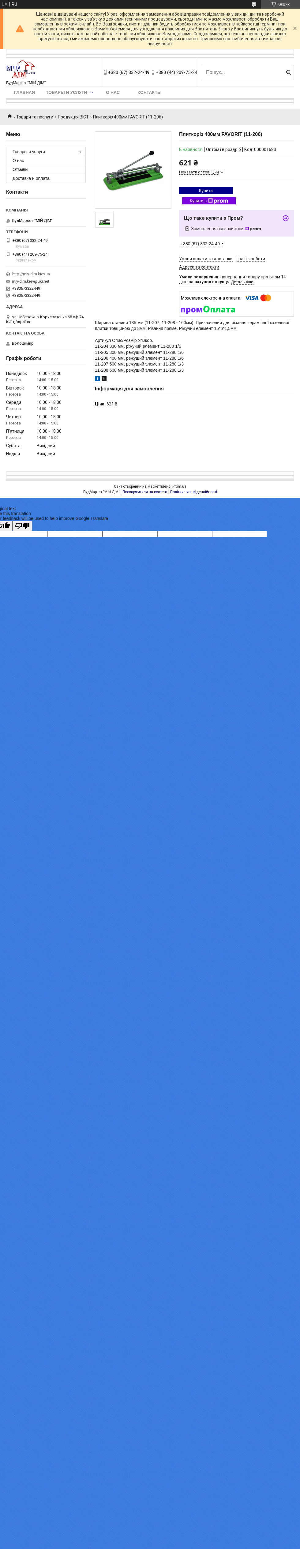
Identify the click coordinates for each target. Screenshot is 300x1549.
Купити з (209, 201)
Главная (24, 92)
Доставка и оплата (31, 178)
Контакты (149, 92)
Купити (206, 190)
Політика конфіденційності (193, 492)
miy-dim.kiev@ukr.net (30, 281)
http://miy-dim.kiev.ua (31, 274)
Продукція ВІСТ (73, 116)
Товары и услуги (66, 92)
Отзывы (20, 169)
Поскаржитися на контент (144, 492)
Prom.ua (179, 486)
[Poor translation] (22, 526)
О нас (113, 92)
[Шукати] (288, 72)
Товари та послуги (34, 116)
